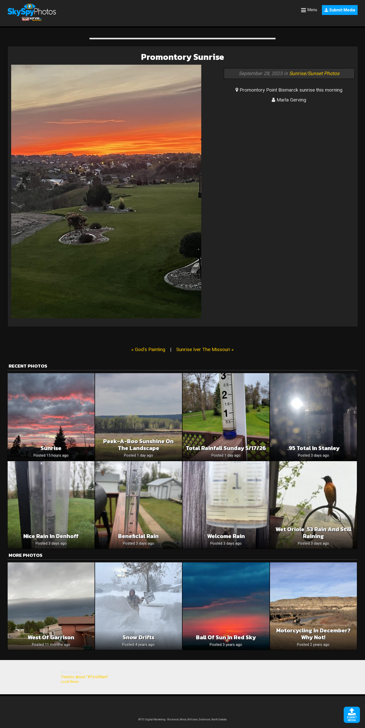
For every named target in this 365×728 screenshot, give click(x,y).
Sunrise (51, 448)
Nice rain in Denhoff (51, 536)
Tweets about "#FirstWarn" (84, 676)
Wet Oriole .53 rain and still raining (313, 533)
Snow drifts (138, 637)
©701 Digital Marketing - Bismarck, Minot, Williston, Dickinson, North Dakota (182, 719)
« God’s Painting (148, 349)
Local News (70, 682)
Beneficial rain (138, 536)
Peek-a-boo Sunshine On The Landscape (138, 445)
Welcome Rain (226, 536)
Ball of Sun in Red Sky (226, 637)
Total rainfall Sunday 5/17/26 (226, 448)
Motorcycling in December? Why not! (313, 634)
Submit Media (339, 10)
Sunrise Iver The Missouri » (205, 349)
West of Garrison (51, 637)
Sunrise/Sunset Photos (314, 73)
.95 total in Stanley (313, 448)
